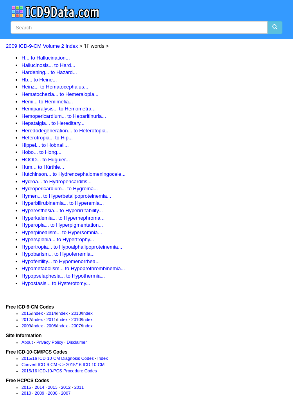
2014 (51, 313)
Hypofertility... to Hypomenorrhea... (61, 261)
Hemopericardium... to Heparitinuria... (64, 116)
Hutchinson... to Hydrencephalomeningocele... (74, 174)
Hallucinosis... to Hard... (48, 65)
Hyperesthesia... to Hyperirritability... (62, 210)
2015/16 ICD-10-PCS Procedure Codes (59, 370)
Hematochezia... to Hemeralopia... (60, 94)
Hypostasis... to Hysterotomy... (56, 283)
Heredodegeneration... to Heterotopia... (66, 131)
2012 (26, 319)
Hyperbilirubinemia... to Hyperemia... (63, 203)
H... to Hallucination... (46, 58)
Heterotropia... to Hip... (47, 138)
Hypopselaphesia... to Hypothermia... (63, 276)
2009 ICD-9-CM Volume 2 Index (42, 46)
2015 (26, 313)
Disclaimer (77, 342)
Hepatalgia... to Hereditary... (53, 123)
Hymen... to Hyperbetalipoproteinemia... (66, 196)
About (27, 342)
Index (37, 313)
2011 (51, 319)
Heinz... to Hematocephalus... (55, 87)
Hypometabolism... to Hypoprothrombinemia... (73, 268)
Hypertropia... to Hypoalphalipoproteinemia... (72, 247)
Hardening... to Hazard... (49, 72)
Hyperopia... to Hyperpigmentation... (62, 225)
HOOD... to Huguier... (46, 159)
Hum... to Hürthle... (43, 167)
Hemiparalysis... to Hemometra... (58, 109)
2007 (76, 325)
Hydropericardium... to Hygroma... (60, 188)
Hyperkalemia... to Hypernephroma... (63, 218)
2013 (76, 313)
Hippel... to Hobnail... (45, 145)
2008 (51, 325)
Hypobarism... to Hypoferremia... (58, 254)
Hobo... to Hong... (41, 152)
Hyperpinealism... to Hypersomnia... (62, 232)
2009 (26, 325)
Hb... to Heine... (39, 80)
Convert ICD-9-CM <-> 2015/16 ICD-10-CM (63, 364)
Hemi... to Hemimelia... (47, 102)
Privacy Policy (49, 342)
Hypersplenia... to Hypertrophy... (58, 239)
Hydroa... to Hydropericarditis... (57, 181)
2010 (76, 319)
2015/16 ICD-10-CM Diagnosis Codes (58, 358)
